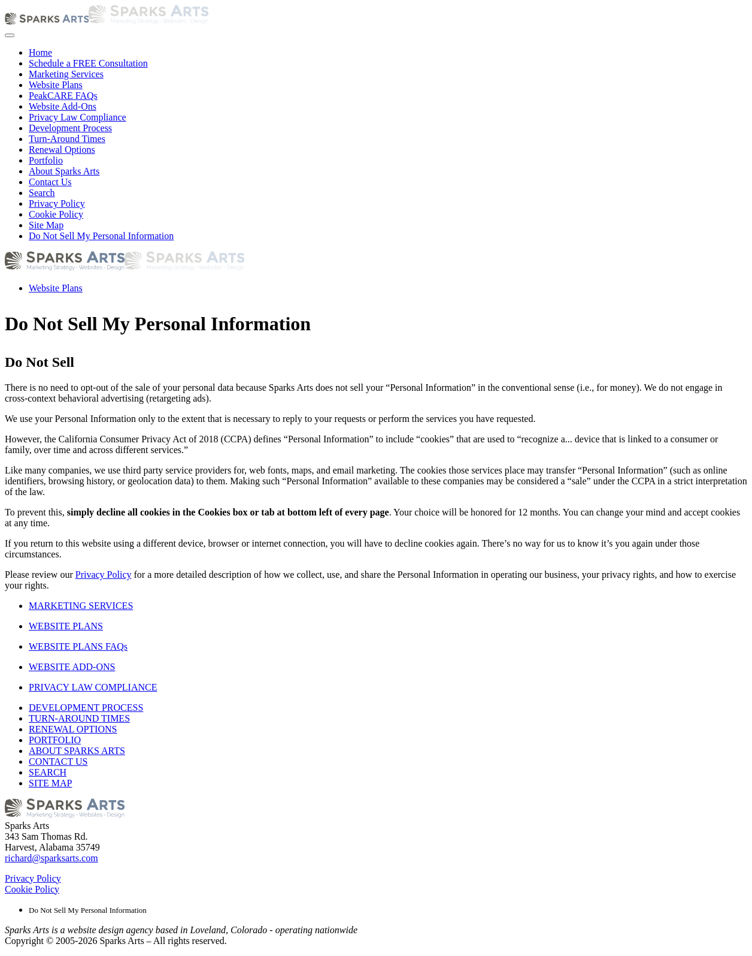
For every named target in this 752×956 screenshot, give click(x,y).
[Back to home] (106, 21)
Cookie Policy (56, 214)
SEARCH (47, 772)
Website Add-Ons (62, 106)
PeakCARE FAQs (63, 96)
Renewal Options (62, 149)
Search (42, 193)
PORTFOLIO (55, 740)
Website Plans (56, 85)
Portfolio (46, 160)
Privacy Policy (57, 203)
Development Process (70, 128)
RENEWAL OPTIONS (73, 729)
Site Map (46, 225)
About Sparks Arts (64, 171)
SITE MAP (50, 783)
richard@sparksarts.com (51, 858)
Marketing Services (66, 74)
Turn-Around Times (67, 139)
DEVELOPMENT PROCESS (86, 707)
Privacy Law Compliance (77, 117)
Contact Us (50, 182)
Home (40, 52)
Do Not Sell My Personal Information (101, 236)
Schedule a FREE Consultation (88, 63)
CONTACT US (58, 761)
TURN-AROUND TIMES (79, 718)
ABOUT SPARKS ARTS (77, 751)
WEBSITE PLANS (66, 626)
